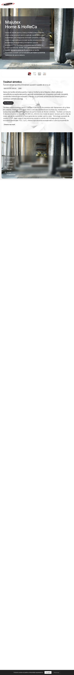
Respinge (56, 672)
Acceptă (48, 672)
